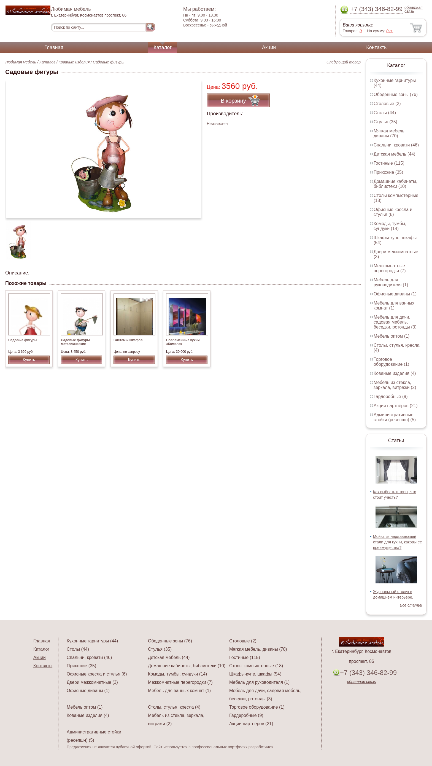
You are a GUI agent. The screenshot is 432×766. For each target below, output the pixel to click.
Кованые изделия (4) (395, 373)
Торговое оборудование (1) (391, 362)
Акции (269, 47)
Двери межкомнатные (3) (92, 682)
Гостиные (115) (389, 163)
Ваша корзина (357, 25)
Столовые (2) (387, 103)
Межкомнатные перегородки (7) (390, 268)
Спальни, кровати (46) (396, 145)
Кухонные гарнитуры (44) (92, 641)
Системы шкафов (128, 340)
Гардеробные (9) (391, 396)
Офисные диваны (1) (395, 294)
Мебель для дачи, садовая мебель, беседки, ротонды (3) (395, 322)
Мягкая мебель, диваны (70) (390, 133)
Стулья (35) (385, 121)
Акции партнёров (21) (396, 405)
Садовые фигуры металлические (75, 342)
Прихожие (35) (388, 172)
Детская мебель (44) (394, 154)
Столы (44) (385, 112)
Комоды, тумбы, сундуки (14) (390, 226)
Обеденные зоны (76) (396, 94)
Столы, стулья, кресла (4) (174, 707)
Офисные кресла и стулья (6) (393, 212)
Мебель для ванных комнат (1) (394, 305)
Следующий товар (343, 62)
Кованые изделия (74, 62)
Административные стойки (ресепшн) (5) (395, 417)
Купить (29, 359)
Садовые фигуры (22, 340)
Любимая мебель (20, 62)
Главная (53, 47)
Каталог (163, 47)
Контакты (377, 47)
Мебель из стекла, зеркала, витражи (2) (395, 385)
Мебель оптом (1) (391, 336)
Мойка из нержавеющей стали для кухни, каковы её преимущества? (397, 542)
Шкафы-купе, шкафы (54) (255, 674)
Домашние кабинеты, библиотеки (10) (395, 184)
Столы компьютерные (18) (256, 665)
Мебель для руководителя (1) (391, 282)
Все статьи (411, 605)
